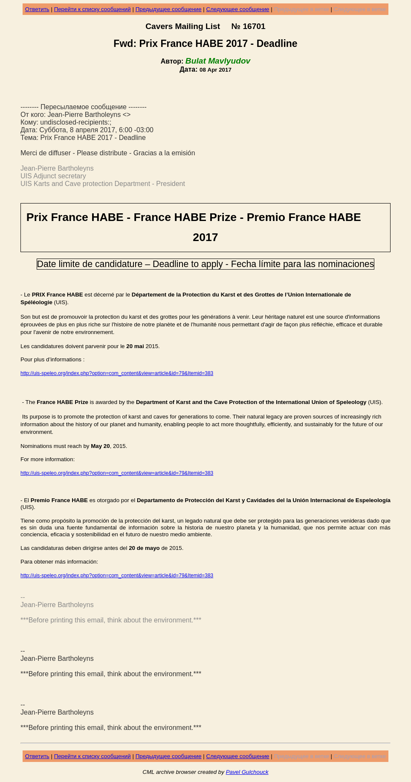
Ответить (37, 9)
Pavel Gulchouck (247, 772)
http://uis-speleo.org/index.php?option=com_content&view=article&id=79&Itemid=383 (116, 373)
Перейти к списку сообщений (92, 9)
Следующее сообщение (237, 9)
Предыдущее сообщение (169, 9)
